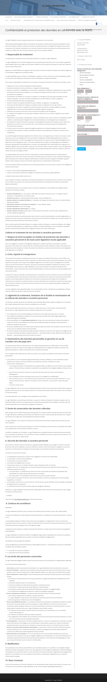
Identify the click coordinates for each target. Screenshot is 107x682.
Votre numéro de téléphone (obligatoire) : (86, 107)
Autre (81, 85)
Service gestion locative (87, 75)
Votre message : (83, 134)
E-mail (78, 120)
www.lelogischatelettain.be (21, 499)
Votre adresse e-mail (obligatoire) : (89, 115)
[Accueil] (64, 29)
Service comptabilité (86, 80)
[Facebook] (96, 23)
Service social (84, 77)
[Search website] (100, 24)
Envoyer (81, 149)
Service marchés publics (87, 82)
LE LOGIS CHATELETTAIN (53, 6)
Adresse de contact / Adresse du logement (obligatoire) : (87, 98)
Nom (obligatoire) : (84, 88)
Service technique (85, 73)
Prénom (79, 94)
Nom (86, 94)
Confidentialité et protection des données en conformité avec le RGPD (84, 29)
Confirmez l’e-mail (88, 121)
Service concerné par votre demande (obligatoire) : (89, 70)
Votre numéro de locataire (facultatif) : (86, 126)
